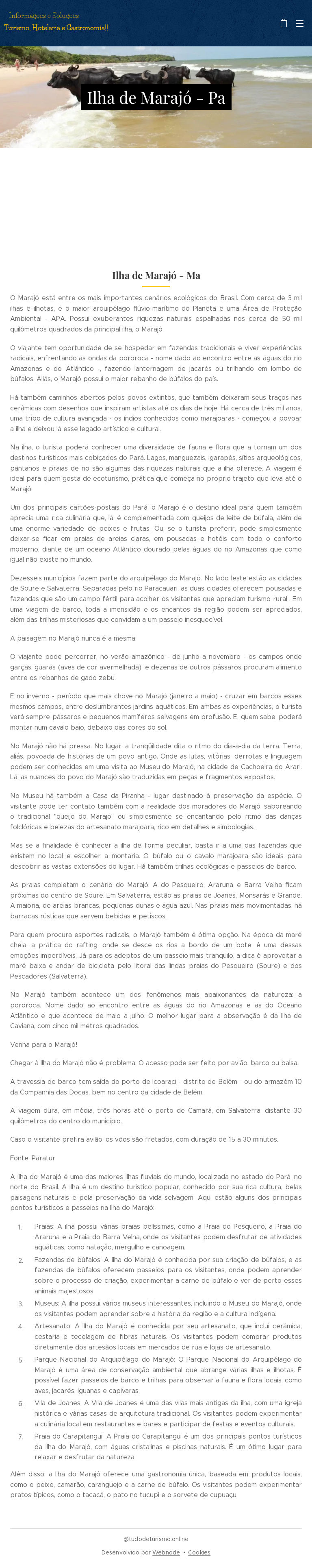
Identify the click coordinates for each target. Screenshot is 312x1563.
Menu (299, 23)
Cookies (199, 1552)
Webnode (166, 1552)
